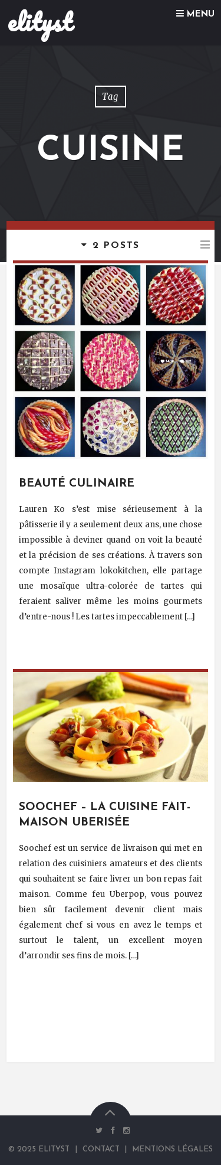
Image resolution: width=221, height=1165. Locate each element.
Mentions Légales (172, 1149)
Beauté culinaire (76, 484)
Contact (101, 1149)
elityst (40, 21)
